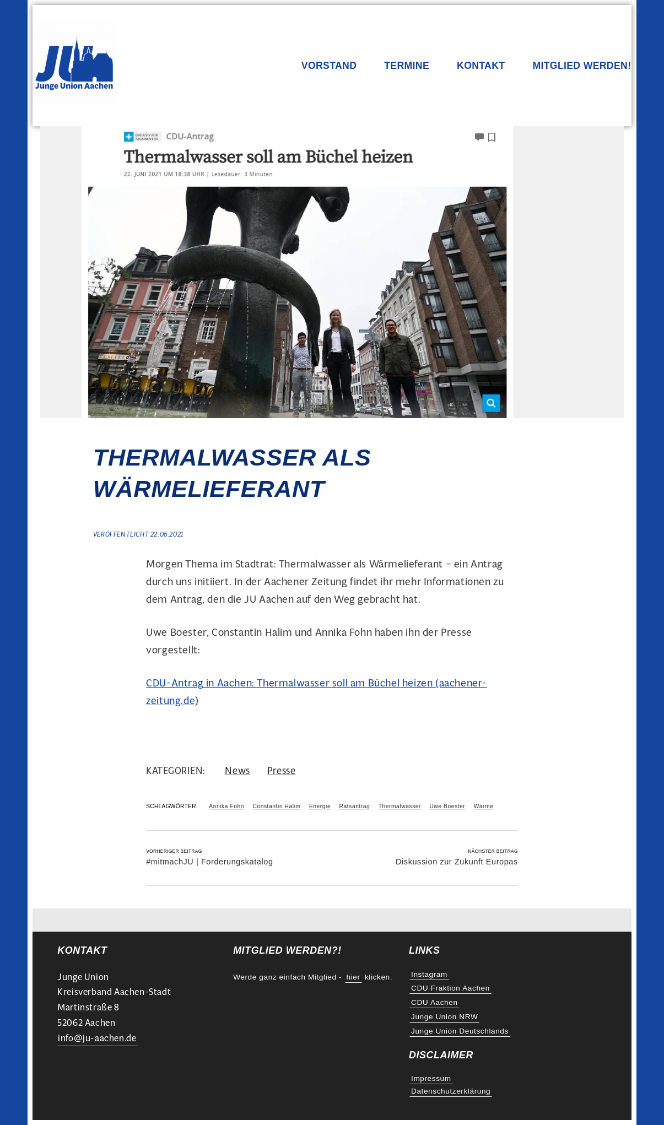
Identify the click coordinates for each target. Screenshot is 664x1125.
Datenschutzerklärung (450, 1091)
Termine (406, 66)
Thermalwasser (400, 806)
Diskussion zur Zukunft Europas (457, 861)
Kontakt (481, 66)
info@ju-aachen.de (97, 1038)
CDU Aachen (434, 1002)
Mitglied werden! (581, 66)
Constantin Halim (276, 806)
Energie (320, 806)
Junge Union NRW (444, 1017)
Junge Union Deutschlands (460, 1031)
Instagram (429, 974)
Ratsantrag (354, 806)
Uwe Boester (447, 806)
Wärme (484, 806)
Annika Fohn (226, 806)
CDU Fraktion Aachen (450, 988)
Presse (281, 770)
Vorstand (329, 66)
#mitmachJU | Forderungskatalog (209, 861)
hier (353, 977)
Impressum (431, 1078)
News (237, 770)
